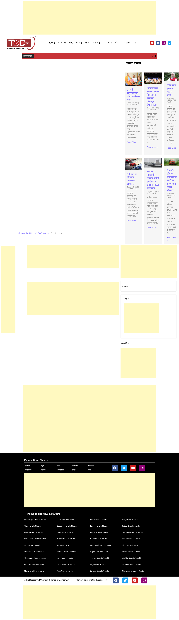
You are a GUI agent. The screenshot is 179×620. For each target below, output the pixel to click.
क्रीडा (117, 43)
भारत (87, 43)
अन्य (136, 43)
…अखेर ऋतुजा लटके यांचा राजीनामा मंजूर (50, 56)
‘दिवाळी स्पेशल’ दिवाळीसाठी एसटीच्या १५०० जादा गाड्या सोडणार (172, 180)
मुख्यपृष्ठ (51, 43)
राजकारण (62, 43)
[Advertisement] (89, 18)
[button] (155, 56)
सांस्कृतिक (127, 43)
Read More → (133, 142)
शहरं (71, 43)
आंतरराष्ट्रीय (97, 43)
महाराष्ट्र (79, 43)
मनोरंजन (108, 43)
